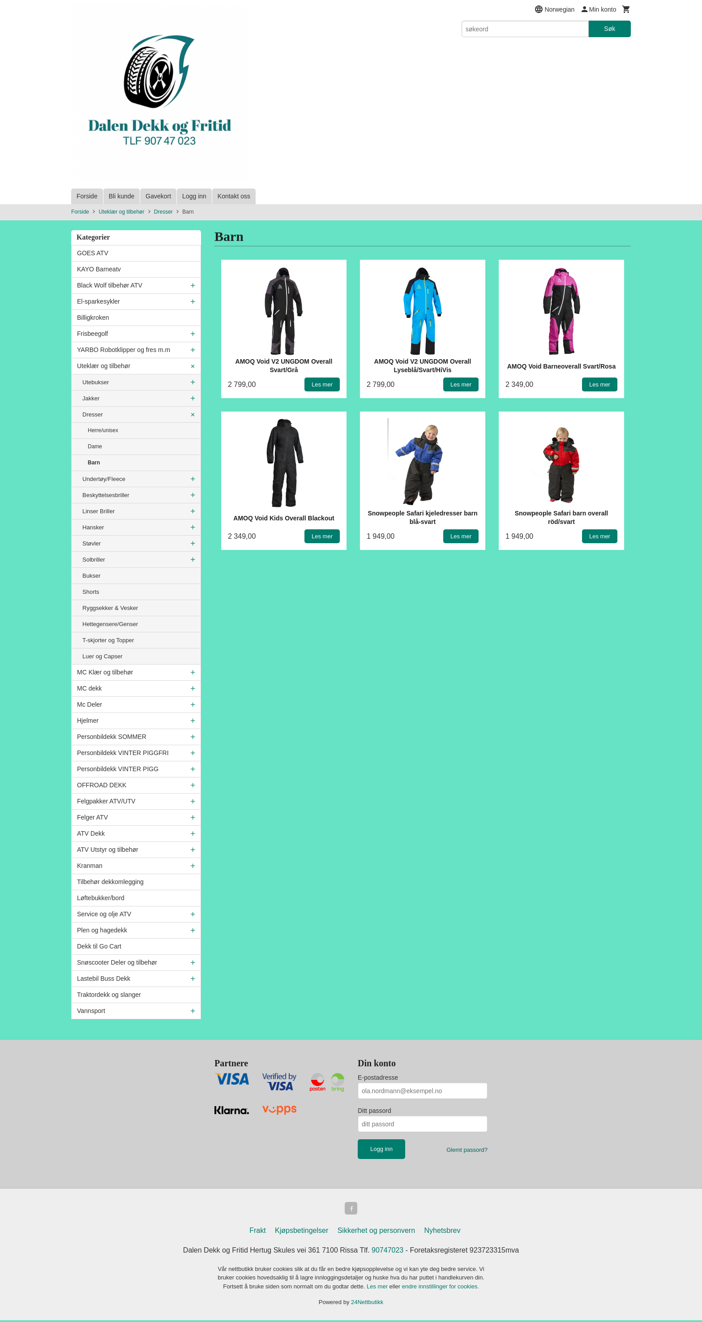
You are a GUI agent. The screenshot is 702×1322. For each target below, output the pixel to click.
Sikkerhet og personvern (376, 1232)
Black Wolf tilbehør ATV (109, 285)
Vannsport (91, 1010)
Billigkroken (93, 317)
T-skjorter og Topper (108, 640)
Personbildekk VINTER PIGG (117, 769)
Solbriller (93, 559)
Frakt (257, 1232)
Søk (609, 28)
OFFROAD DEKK (101, 785)
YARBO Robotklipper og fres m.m (123, 349)
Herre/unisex (103, 430)
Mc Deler (89, 704)
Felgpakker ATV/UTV (106, 801)
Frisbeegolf (92, 333)
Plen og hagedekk (102, 930)
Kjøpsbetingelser (301, 1232)
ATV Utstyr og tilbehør (107, 849)
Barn (94, 462)
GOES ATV (92, 253)
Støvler (91, 543)
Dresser (92, 414)
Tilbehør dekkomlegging (110, 881)
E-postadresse (378, 1077)
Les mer (378, 1288)
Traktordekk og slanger (109, 994)
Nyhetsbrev (442, 1232)
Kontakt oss (234, 196)
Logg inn (194, 196)
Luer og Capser (102, 656)
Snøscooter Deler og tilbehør (117, 962)
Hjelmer (87, 720)
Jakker (90, 398)
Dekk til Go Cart (99, 946)
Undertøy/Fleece (103, 479)
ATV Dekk (91, 833)
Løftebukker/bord (100, 897)
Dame (95, 446)
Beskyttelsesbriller (105, 495)
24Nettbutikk (367, 1304)
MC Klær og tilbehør (105, 672)
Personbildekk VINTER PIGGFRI (123, 752)
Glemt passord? (467, 1149)
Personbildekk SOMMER (111, 736)
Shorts (90, 591)
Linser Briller (98, 511)
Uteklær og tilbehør (103, 365)
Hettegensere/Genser (110, 624)
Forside (87, 196)
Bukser (91, 575)
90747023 (387, 1252)
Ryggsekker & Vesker (110, 608)
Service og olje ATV (104, 914)
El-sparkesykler (98, 301)
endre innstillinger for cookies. (440, 1288)
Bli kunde (122, 196)
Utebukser (95, 382)
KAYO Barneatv (99, 269)
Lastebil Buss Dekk (103, 978)
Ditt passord (374, 1110)
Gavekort (158, 196)
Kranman (90, 865)
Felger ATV (92, 817)
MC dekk (89, 688)
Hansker (93, 527)
